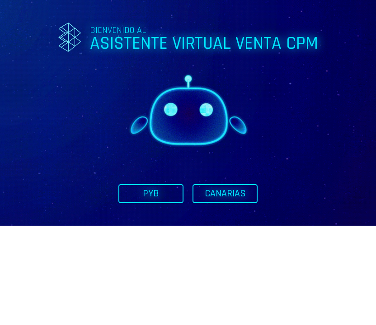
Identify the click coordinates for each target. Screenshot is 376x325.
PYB (151, 193)
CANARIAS (225, 193)
